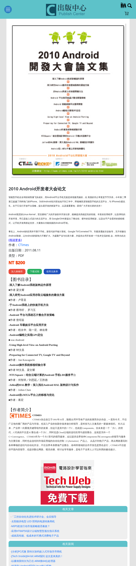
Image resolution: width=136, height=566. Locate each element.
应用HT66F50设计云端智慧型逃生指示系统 (35, 515)
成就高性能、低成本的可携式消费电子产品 (35, 520)
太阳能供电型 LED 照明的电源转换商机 (33, 506)
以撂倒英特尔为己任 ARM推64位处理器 (33, 546)
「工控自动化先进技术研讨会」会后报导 (33, 501)
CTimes (23, 230)
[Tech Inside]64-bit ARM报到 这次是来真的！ (37, 541)
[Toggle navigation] (8, 9)
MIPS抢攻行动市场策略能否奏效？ (30, 511)
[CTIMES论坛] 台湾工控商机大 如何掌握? (34, 555)
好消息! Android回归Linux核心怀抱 (31, 550)
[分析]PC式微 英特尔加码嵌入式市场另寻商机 (36, 536)
